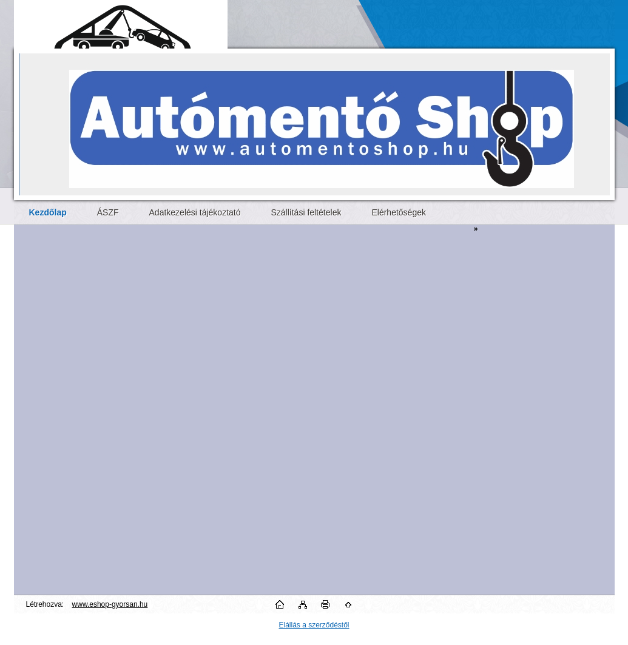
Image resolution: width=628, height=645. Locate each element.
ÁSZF (108, 212)
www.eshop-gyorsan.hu (110, 604)
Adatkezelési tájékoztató (195, 212)
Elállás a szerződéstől (314, 625)
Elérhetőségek (398, 212)
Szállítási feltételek (306, 212)
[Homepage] (48, 212)
